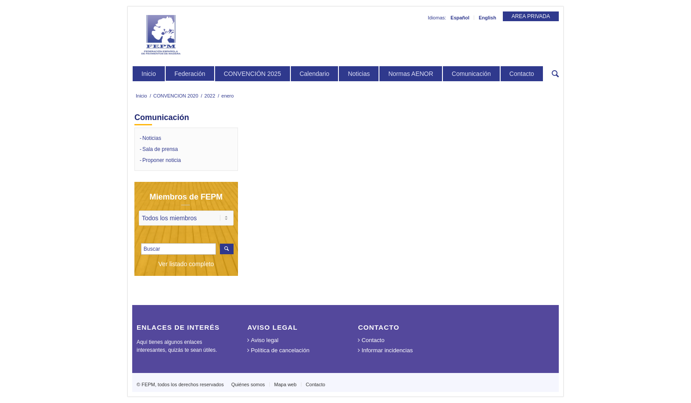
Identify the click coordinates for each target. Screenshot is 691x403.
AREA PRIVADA (531, 16)
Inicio (141, 95)
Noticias (151, 138)
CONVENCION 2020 (175, 95)
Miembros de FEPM (186, 196)
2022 (209, 95)
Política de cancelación (280, 350)
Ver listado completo (186, 263)
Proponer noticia (161, 160)
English (487, 17)
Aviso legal (265, 340)
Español (459, 17)
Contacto (372, 340)
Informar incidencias (386, 350)
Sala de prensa (160, 149)
